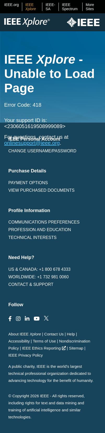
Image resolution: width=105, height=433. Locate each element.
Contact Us (53, 334)
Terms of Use (44, 341)
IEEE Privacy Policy (25, 355)
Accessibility (19, 341)
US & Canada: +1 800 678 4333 (39, 269)
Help (71, 334)
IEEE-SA (50, 7)
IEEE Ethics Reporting (44, 348)
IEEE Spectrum (70, 7)
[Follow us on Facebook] (10, 319)
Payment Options (28, 183)
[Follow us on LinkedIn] (27, 319)
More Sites (90, 7)
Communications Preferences (44, 222)
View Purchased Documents (41, 190)
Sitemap (76, 348)
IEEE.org (11, 5)
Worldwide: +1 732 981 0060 (38, 277)
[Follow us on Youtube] (37, 319)
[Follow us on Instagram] (18, 319)
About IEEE (24, 334)
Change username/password (42, 151)
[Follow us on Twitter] (46, 319)
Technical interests (32, 237)
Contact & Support (30, 284)
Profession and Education (39, 229)
